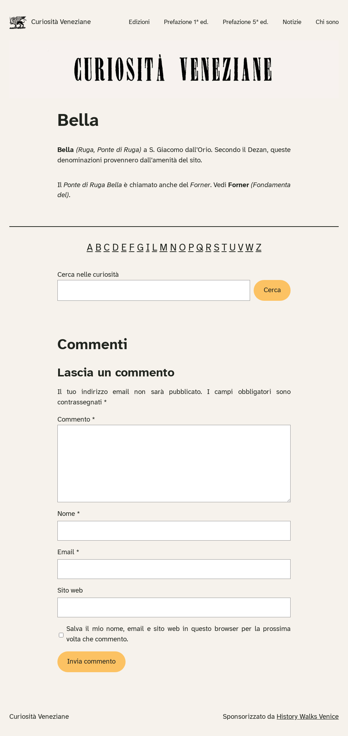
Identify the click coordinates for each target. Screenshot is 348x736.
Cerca (272, 290)
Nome (68, 514)
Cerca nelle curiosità (88, 275)
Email (68, 552)
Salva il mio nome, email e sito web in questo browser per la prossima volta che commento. (178, 634)
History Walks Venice (308, 717)
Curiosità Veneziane (61, 22)
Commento (76, 419)
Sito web (70, 590)
